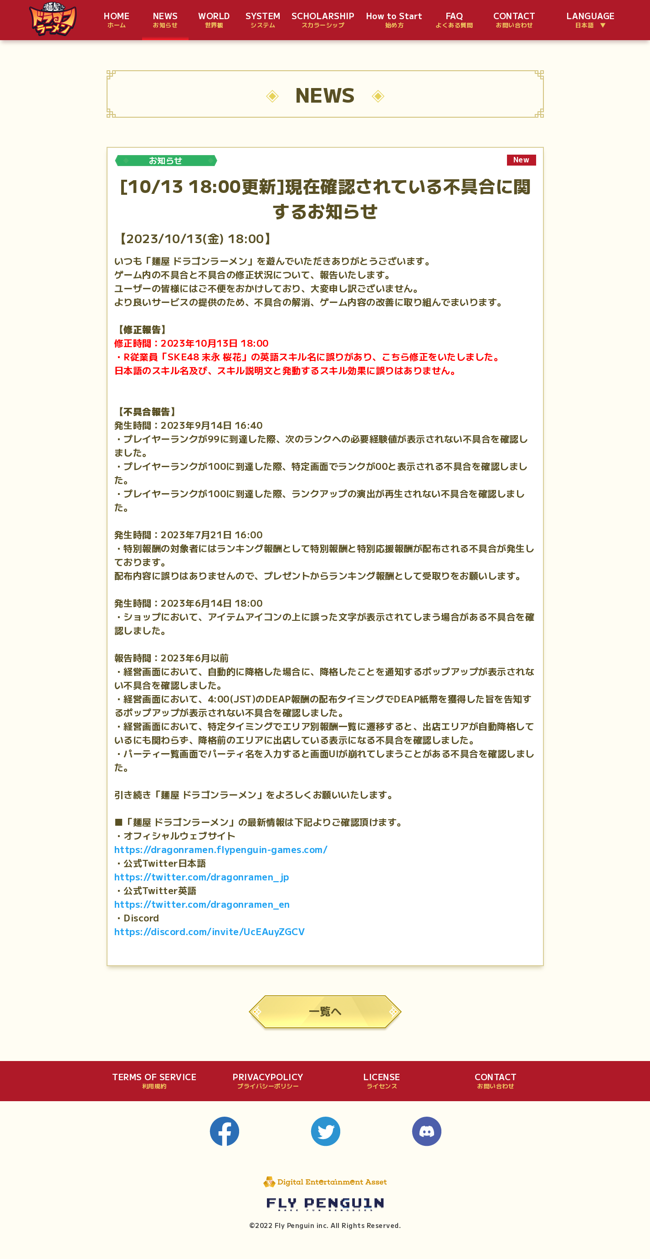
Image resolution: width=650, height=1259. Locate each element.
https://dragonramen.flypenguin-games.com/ (221, 849)
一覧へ (325, 1011)
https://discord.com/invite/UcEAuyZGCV (209, 931)
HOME (116, 20)
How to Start (394, 20)
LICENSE (381, 1081)
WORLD (214, 20)
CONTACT (514, 20)
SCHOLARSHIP (323, 20)
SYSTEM (263, 20)
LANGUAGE (591, 20)
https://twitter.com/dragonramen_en (202, 903)
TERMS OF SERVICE (154, 1081)
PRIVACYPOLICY (268, 1081)
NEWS (165, 20)
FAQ (454, 20)
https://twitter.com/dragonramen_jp (201, 876)
